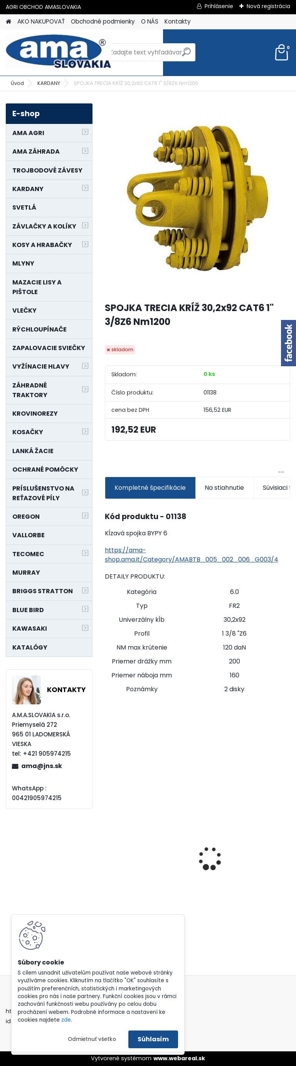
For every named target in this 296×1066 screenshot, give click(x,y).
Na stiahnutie (224, 487)
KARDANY (48, 83)
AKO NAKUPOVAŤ (41, 21)
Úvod (17, 83)
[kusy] (219, 922)
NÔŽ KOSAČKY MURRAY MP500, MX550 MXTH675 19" (241, 810)
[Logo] (59, 52)
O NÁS (149, 21)
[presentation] (109, 845)
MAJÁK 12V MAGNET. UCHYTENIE (140, 857)
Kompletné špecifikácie (150, 487)
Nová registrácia (268, 6)
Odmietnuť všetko (92, 1039)
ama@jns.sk (41, 765)
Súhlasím (153, 1039)
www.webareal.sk (179, 1058)
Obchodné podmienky (103, 21)
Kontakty (178, 21)
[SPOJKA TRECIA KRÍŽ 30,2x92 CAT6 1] (197, 199)
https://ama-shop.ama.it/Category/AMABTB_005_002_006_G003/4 (191, 555)
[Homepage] (8, 21)
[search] (186, 55)
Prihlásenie (219, 6)
